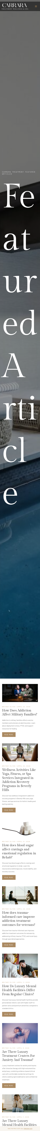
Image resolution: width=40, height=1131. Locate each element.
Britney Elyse (8, 706)
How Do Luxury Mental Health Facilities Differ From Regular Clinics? (19, 990)
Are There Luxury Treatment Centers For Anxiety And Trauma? (18, 1056)
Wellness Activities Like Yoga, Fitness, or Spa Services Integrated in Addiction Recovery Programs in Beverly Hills (19, 780)
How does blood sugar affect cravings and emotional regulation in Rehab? (19, 851)
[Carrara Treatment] (15, 6)
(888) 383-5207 (28, 1128)
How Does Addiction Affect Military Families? (19, 713)
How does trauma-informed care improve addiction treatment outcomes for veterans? (18, 919)
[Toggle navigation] (35, 6)
